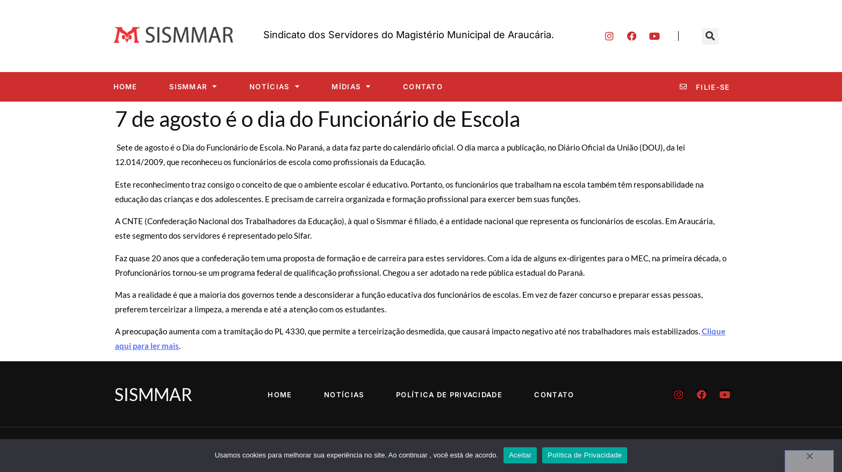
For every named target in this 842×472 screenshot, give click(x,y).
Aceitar (520, 455)
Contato (423, 86)
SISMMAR (193, 86)
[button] (710, 36)
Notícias (274, 86)
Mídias (351, 86)
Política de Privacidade (449, 394)
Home (125, 86)
